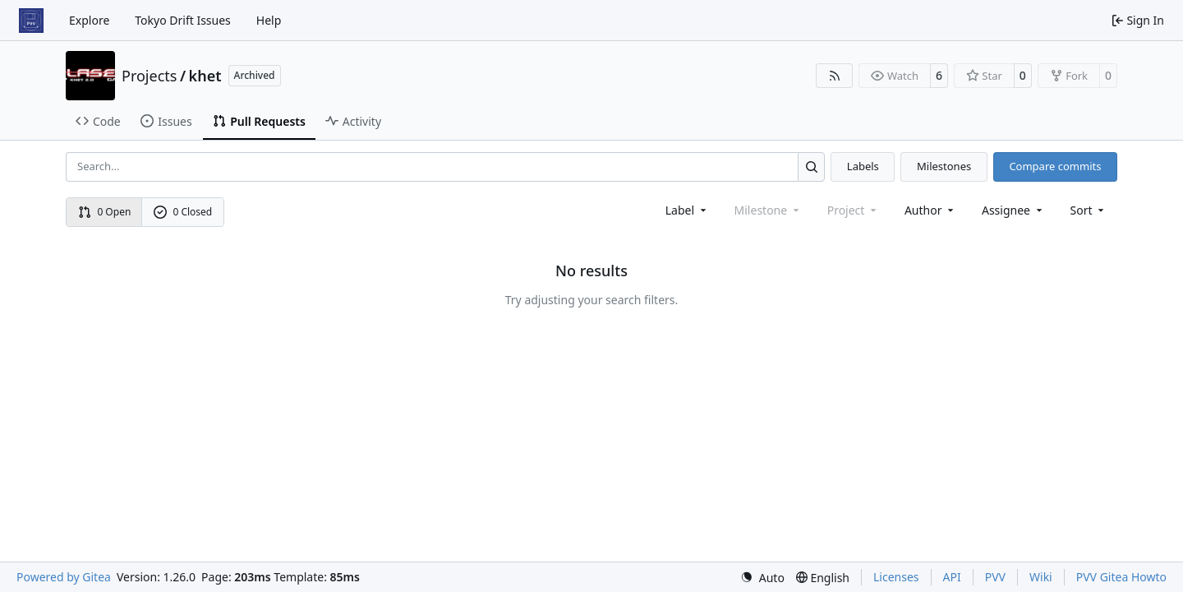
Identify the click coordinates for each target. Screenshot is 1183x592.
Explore (89, 20)
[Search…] (811, 166)
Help (269, 20)
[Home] (31, 20)
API (952, 577)
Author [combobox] (930, 210)
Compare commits (1055, 166)
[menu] (1089, 210)
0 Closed (183, 212)
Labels (863, 166)
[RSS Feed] (835, 75)
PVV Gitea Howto (1121, 577)
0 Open (104, 212)
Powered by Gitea (63, 577)
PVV (995, 577)
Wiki (1040, 577)
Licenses (896, 577)
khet (205, 75)
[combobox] (687, 210)
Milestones (944, 166)
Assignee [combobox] (1013, 210)
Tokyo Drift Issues (183, 20)
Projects (149, 75)
